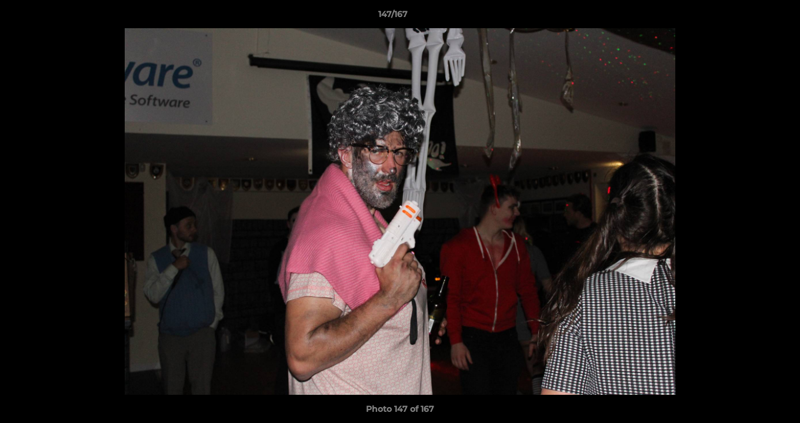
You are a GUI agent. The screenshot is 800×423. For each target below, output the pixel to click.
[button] (751, 17)
